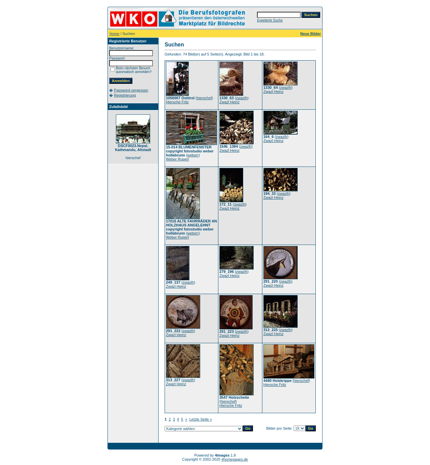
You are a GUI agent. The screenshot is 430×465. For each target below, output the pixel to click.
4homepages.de (234, 459)
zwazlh (242, 98)
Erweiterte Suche (270, 20)
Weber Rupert (177, 159)
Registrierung (125, 95)
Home (114, 34)
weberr (193, 155)
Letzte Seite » (200, 419)
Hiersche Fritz (177, 102)
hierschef (204, 98)
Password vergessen (131, 90)
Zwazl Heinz (229, 102)
